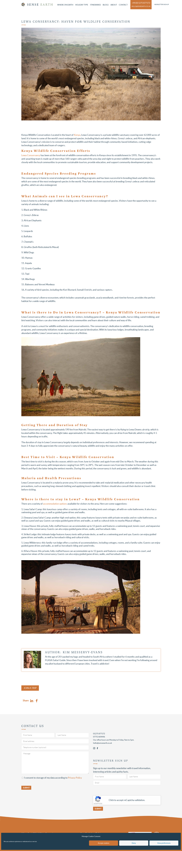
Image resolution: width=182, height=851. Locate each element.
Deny (134, 843)
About (113, 5)
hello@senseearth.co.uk (141, 6)
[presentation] (110, 791)
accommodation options (55, 503)
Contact (123, 5)
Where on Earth (65, 5)
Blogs (106, 5)
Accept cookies (103, 843)
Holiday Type (81, 5)
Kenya (77, 135)
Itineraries (95, 5)
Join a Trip (30, 688)
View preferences (164, 843)
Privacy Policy (75, 777)
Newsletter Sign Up (161, 4)
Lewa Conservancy (30, 155)
